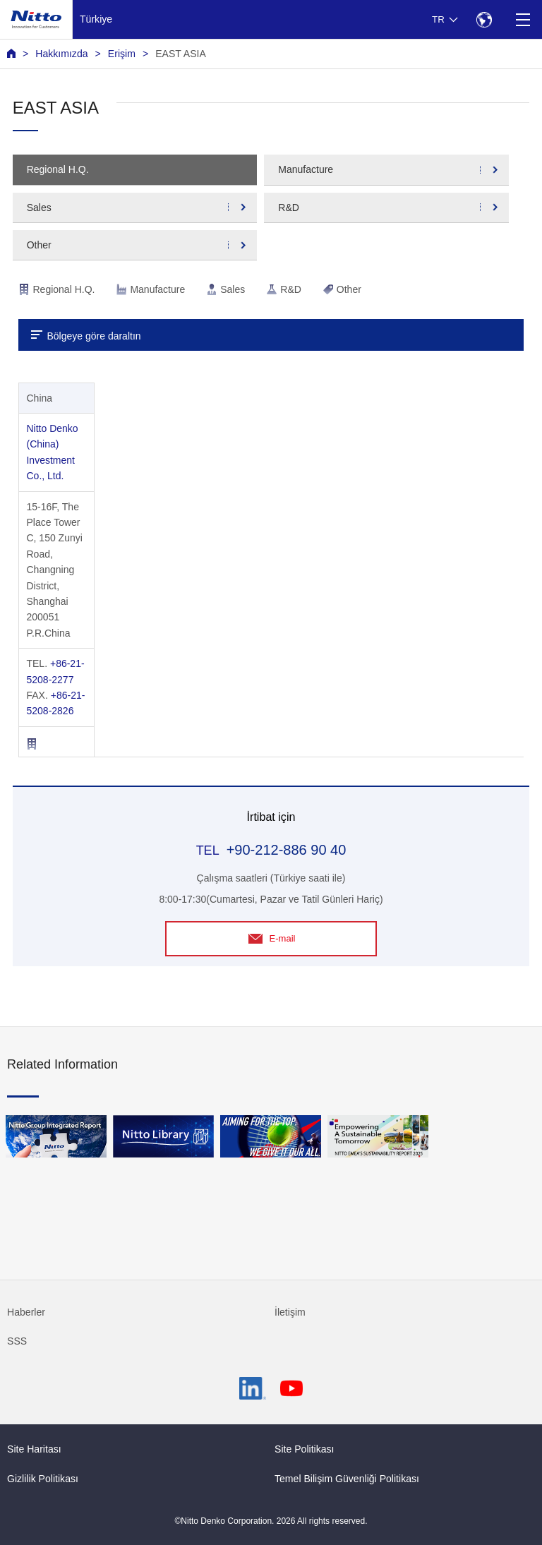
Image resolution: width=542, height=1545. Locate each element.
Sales (39, 207)
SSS (17, 1341)
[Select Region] (483, 19)
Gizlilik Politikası (42, 1478)
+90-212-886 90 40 (287, 850)
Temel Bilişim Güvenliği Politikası (347, 1478)
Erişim (122, 53)
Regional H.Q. (58, 169)
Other (39, 245)
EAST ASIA (180, 53)
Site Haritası (34, 1449)
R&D (288, 207)
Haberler (26, 1312)
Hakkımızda (61, 53)
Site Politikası (305, 1449)
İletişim (290, 1312)
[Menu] (522, 19)
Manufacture (305, 169)
